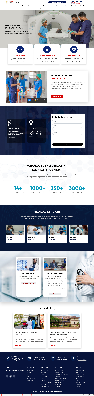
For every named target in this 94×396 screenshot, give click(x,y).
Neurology (57, 376)
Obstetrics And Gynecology (61, 378)
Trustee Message (80, 376)
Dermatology (44, 376)
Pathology (57, 386)
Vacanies (78, 386)
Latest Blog (82, 5)
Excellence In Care (31, 370)
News (77, 378)
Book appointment (57, 2)
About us (17, 5)
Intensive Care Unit (59, 372)
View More (57, 96)
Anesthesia (43, 372)
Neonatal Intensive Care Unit (61, 374)
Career (66, 5)
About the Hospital (80, 370)
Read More (9, 239)
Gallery (28, 374)
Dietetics (43, 380)
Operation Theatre (59, 380)
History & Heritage (80, 372)
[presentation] (63, 138)
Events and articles (46, 5)
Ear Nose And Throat (46, 382)
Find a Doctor (55, 294)
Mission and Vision (80, 374)
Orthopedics (58, 384)
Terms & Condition (31, 378)
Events (77, 380)
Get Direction (82, 359)
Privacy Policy (30, 380)
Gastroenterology (45, 386)
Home (10, 5)
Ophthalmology (58, 382)
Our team (35, 5)
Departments (25, 5)
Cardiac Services (45, 370)
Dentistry (43, 374)
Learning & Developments (47, 8)
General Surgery (59, 370)
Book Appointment (28, 283)
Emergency (43, 384)
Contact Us (74, 5)
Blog (28, 376)
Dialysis (42, 378)
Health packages (58, 5)
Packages (78, 384)
